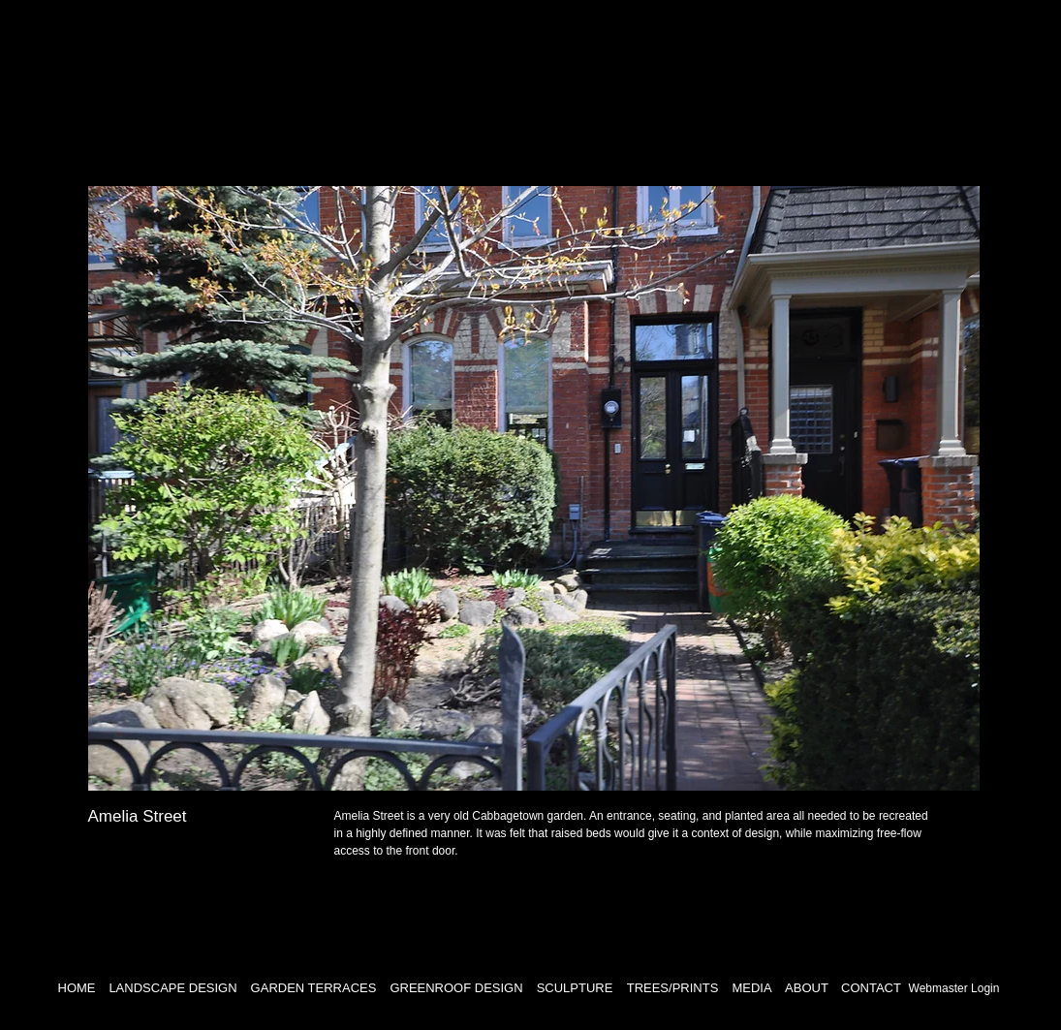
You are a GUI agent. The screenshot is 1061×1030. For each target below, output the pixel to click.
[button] (534, 488)
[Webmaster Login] (954, 988)
